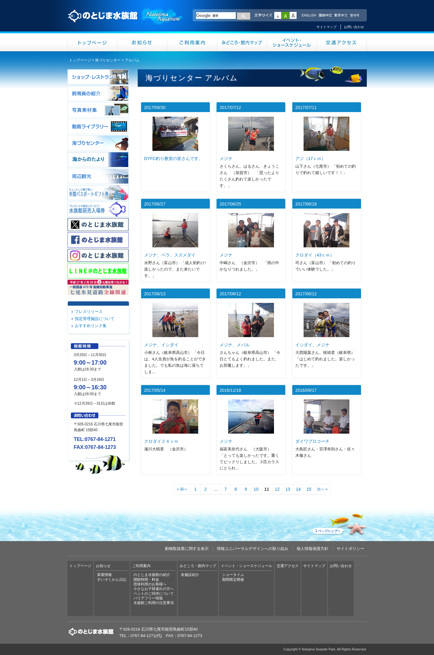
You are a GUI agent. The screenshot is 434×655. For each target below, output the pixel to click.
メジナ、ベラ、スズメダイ (169, 255)
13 (288, 489)
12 (277, 489)
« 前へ (182, 489)
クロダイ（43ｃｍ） (314, 255)
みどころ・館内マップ (242, 42)
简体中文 (325, 16)
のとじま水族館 (125, 22)
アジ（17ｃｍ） (310, 158)
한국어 (355, 16)
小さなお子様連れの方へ (153, 589)
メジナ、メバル (235, 344)
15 (309, 489)
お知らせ (142, 42)
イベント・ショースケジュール (292, 42)
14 (298, 489)
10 (256, 489)
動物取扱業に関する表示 (187, 548)
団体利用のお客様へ (149, 584)
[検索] (216, 15)
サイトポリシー (350, 548)
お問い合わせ (354, 27)
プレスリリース (89, 311)
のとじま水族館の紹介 (151, 575)
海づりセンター (108, 60)
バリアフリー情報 (148, 598)
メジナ (226, 158)
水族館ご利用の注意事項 (153, 603)
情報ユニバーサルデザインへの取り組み (252, 548)
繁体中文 (341, 16)
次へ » (322, 489)
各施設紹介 (190, 575)
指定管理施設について (95, 318)
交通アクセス (342, 42)
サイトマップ (326, 27)
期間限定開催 (233, 579)
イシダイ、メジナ (312, 344)
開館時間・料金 (146, 579)
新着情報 (104, 575)
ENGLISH (308, 16)
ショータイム (233, 575)
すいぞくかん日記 (111, 579)
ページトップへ (339, 523)
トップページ (92, 42)
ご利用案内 (192, 42)
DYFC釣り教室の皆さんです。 (173, 158)
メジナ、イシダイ (161, 344)
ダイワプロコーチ (312, 441)
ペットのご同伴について (153, 593)
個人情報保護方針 (312, 548)
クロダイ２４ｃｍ (161, 441)
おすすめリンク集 (91, 325)
